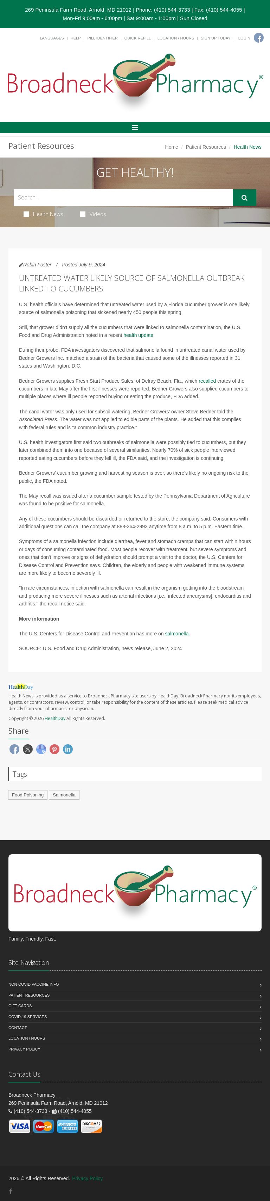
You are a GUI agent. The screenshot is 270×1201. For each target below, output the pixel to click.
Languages (52, 38)
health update (138, 335)
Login (244, 38)
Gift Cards (20, 1006)
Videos (93, 213)
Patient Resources (206, 147)
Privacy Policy (24, 1049)
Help (76, 38)
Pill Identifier (102, 38)
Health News (43, 213)
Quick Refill (137, 38)
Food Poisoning (28, 794)
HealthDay (55, 718)
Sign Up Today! (216, 38)
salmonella (177, 633)
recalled (207, 381)
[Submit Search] (244, 197)
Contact (17, 1028)
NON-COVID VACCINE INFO (33, 984)
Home (171, 147)
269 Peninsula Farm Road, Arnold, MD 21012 (78, 10)
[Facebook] (259, 38)
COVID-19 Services (27, 1017)
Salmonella (64, 794)
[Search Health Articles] (123, 197)
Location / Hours (176, 38)
